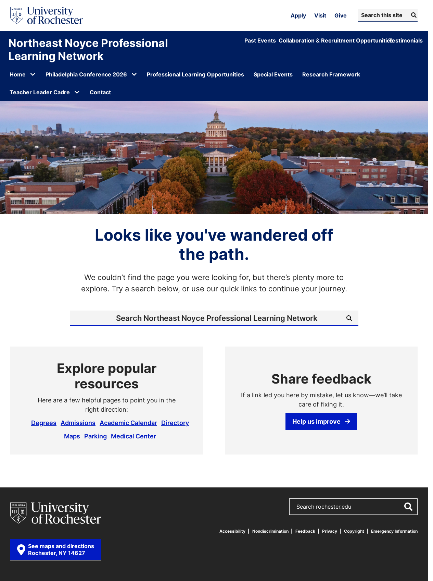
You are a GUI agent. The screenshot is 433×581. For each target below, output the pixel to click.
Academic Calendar (128, 422)
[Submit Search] (413, 15)
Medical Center (133, 436)
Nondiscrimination (270, 531)
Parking (95, 436)
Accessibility (232, 531)
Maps (72, 436)
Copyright (354, 531)
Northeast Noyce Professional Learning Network (88, 49)
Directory (175, 422)
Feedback (305, 531)
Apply (298, 15)
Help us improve (321, 421)
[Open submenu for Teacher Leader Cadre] (77, 92)
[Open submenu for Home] (33, 74)
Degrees (43, 422)
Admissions (78, 422)
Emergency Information (394, 531)
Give (340, 15)
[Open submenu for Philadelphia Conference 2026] (134, 74)
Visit (320, 15)
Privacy (329, 531)
